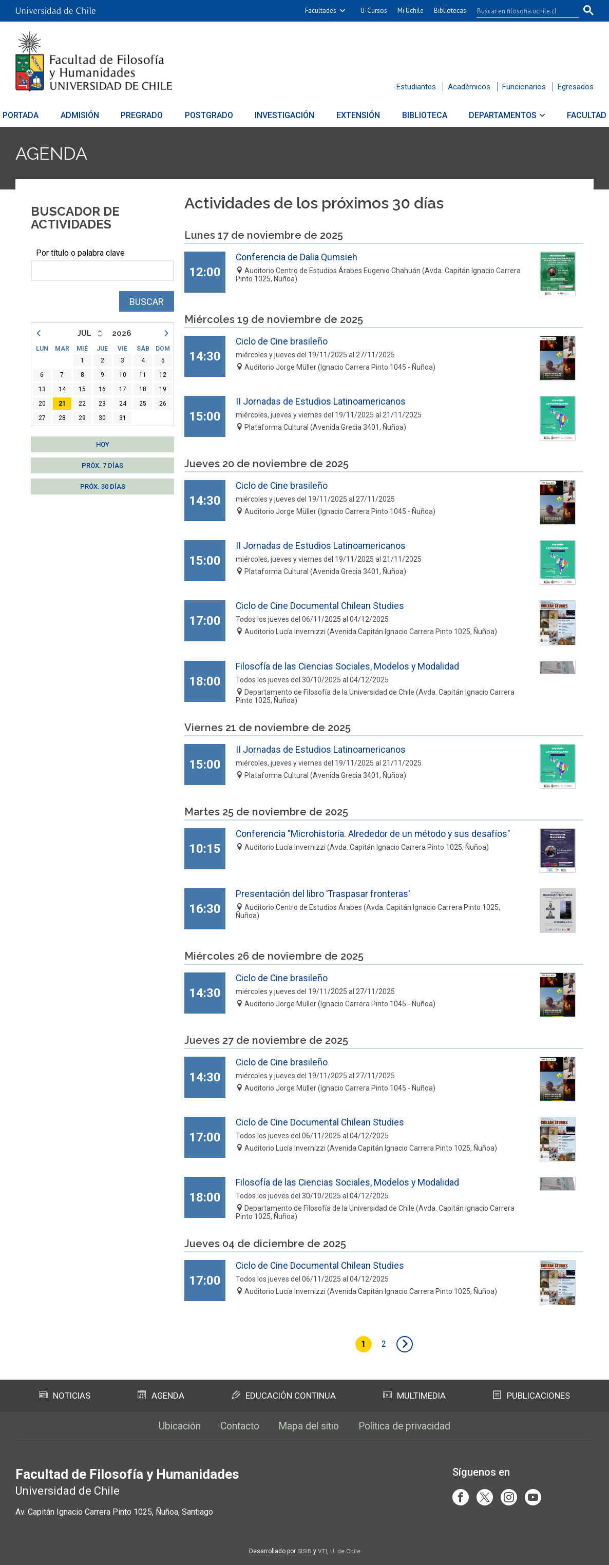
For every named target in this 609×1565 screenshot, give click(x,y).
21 (62, 403)
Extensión (354, 115)
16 (102, 389)
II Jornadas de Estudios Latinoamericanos (321, 401)
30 (102, 418)
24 (122, 403)
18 (142, 389)
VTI (322, 1551)
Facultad (571, 115)
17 (122, 389)
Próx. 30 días (102, 486)
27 (42, 418)
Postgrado (213, 115)
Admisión (91, 115)
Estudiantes (416, 86)
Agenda (53, 153)
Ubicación (173, 1425)
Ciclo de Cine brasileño (282, 341)
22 (82, 403)
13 (42, 389)
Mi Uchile (410, 10)
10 (122, 374)
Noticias (65, 1394)
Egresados (576, 86)
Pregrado (150, 115)
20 (42, 403)
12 (162, 374)
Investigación (285, 115)
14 (62, 389)
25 (142, 403)
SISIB (304, 1551)
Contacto (236, 1425)
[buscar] (522, 10)
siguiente (405, 1345)
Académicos (469, 86)
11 (142, 374)
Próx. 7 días (102, 465)
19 (162, 389)
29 (82, 418)
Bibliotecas (450, 10)
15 (82, 389)
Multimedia (414, 1394)
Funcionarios (524, 86)
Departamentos (491, 115)
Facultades (320, 10)
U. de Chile (345, 1551)
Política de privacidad (409, 1425)
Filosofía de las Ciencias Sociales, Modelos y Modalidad (348, 666)
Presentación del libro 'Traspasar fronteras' (323, 893)
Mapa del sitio (309, 1425)
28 (62, 418)
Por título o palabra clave (80, 253)
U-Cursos (373, 10)
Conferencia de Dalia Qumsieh (297, 257)
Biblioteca (416, 115)
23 (102, 403)
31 (122, 418)
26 (162, 403)
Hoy (102, 444)
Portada (36, 115)
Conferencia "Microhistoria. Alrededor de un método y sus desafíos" (374, 833)
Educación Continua (283, 1394)
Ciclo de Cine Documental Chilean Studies (321, 605)
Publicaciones (531, 1394)
